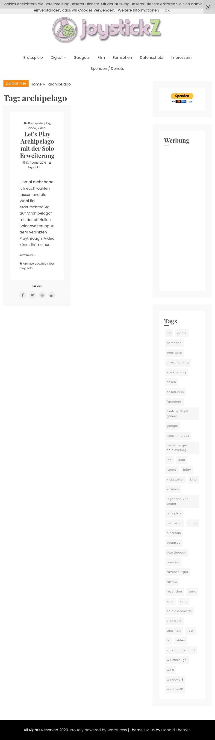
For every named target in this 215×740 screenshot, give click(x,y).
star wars (174, 621)
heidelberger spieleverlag (177, 447)
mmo (192, 523)
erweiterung (176, 372)
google (172, 426)
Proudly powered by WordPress (99, 730)
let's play (174, 513)
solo (30, 268)
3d (169, 333)
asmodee (174, 343)
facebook (174, 402)
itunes (172, 470)
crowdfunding (178, 362)
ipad (181, 460)
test (190, 631)
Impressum (181, 57)
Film (101, 57)
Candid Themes (176, 730)
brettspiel (174, 353)
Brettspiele (33, 57)
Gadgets (82, 57)
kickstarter (175, 479)
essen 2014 (175, 392)
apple (182, 333)
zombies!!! (175, 689)
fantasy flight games (177, 413)
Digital (56, 57)
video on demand (181, 650)
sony (183, 601)
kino (193, 479)
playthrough (176, 552)
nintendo (174, 533)
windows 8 (175, 679)
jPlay (47, 123)
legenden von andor (177, 501)
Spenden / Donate (107, 68)
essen (171, 382)
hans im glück (178, 436)
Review (31, 128)
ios (169, 460)
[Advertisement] (182, 217)
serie (192, 591)
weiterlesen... (28, 255)
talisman (174, 631)
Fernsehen (122, 57)
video (181, 640)
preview (173, 562)
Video (41, 128)
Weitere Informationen (138, 10)
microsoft (174, 523)
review (172, 582)
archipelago (31, 263)
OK (167, 10)
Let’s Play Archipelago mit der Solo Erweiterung (37, 145)
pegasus (173, 543)
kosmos (173, 489)
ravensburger (177, 572)
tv (168, 640)
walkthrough (177, 660)
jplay (44, 263)
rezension (174, 591)
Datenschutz (151, 57)
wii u (170, 670)
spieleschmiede (179, 611)
